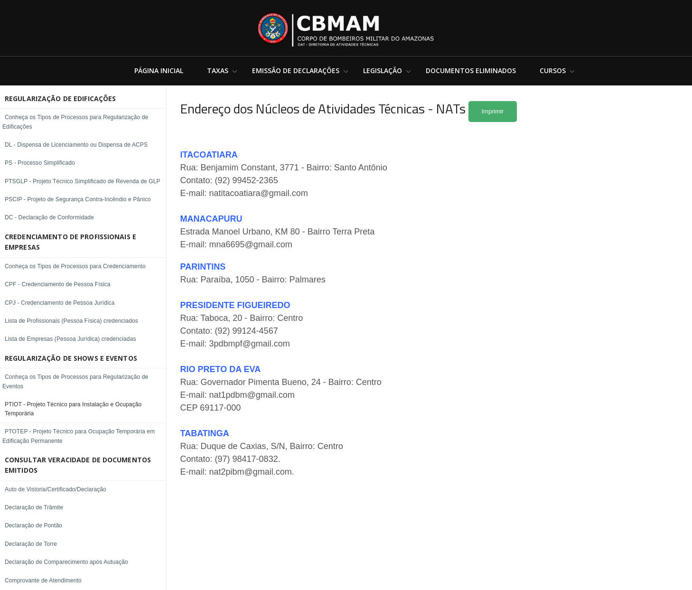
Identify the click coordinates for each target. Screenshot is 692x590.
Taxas (217, 70)
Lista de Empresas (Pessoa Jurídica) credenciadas (70, 339)
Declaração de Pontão (33, 525)
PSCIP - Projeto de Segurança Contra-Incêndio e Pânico (78, 199)
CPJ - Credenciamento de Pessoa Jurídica (59, 303)
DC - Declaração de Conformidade (49, 217)
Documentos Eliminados (471, 70)
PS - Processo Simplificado (40, 162)
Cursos (553, 70)
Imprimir (493, 111)
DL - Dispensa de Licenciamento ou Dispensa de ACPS (76, 144)
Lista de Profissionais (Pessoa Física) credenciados (71, 321)
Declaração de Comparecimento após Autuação (66, 562)
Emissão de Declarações (295, 70)
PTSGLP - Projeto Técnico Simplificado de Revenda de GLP (82, 181)
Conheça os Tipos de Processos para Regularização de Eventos (75, 381)
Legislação (382, 70)
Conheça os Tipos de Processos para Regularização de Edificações (75, 122)
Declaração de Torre (31, 544)
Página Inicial (158, 70)
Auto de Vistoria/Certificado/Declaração (55, 489)
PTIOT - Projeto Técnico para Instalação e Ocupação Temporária (73, 409)
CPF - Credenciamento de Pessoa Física (58, 284)
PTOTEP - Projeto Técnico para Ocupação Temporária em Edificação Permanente (78, 436)
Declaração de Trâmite (34, 507)
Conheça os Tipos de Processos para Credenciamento (75, 266)
